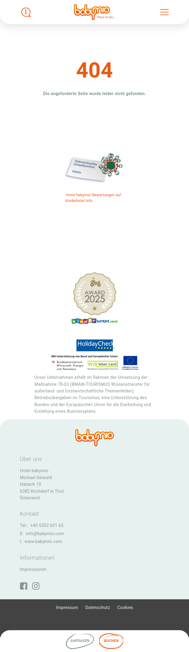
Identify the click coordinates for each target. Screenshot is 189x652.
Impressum (67, 607)
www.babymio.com (43, 541)
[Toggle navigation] (164, 12)
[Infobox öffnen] (26, 12)
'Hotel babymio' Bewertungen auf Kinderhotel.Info (93, 198)
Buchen (111, 641)
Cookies (125, 607)
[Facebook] (23, 586)
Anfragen (80, 641)
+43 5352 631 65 (46, 525)
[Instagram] (35, 586)
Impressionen (33, 569)
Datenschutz (97, 607)
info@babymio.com (45, 533)
